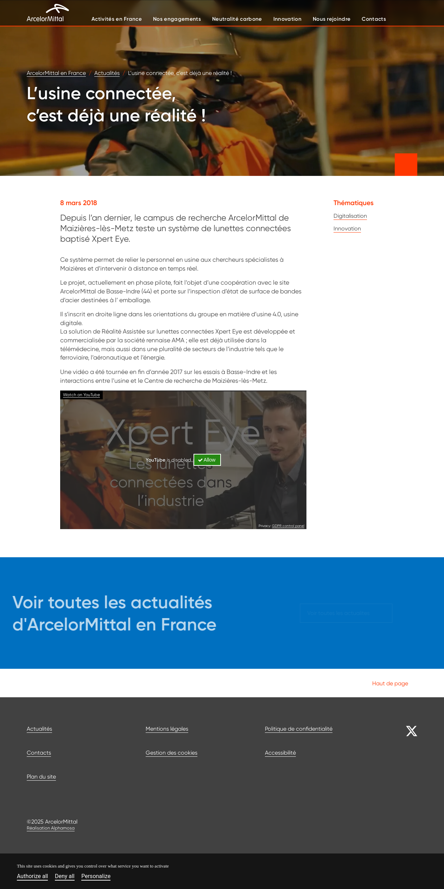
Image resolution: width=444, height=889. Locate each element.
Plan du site (41, 776)
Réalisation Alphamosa (51, 828)
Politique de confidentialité (298, 728)
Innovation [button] (287, 18)
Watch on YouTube (81, 394)
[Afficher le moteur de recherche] (408, 18)
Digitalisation (350, 215)
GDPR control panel (288, 525)
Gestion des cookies (171, 752)
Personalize (95, 877)
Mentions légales (167, 728)
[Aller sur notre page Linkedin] (405, 764)
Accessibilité (280, 752)
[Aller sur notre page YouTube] (405, 781)
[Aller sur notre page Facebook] (405, 748)
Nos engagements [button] (177, 18)
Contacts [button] (374, 18)
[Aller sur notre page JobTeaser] (405, 798)
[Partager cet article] (406, 164)
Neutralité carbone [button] (237, 18)
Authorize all (32, 877)
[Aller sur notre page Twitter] (405, 731)
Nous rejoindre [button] (331, 18)
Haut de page (394, 683)
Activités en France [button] (116, 18)
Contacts (39, 752)
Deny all (65, 877)
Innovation (347, 228)
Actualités (39, 728)
